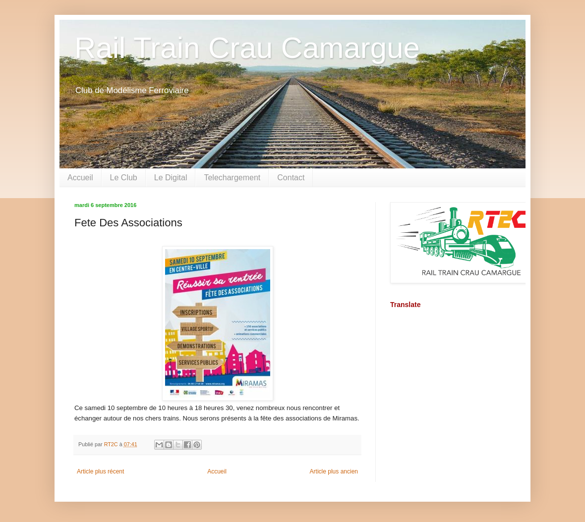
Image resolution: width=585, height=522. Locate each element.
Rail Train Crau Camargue (247, 47)
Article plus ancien (334, 471)
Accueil (80, 177)
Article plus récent (100, 471)
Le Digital (170, 177)
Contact (290, 177)
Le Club (123, 177)
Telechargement (232, 177)
